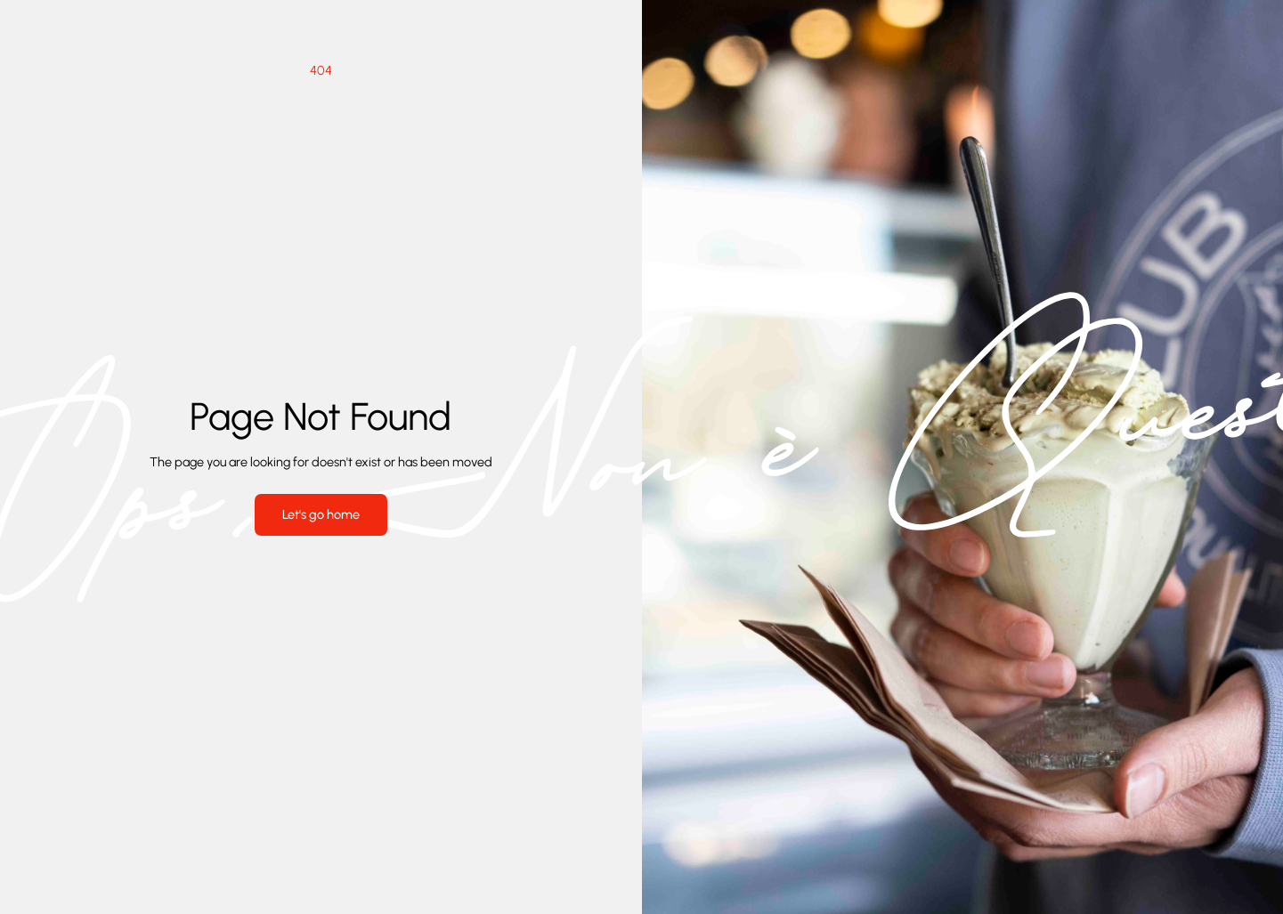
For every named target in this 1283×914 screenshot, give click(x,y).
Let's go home (321, 514)
